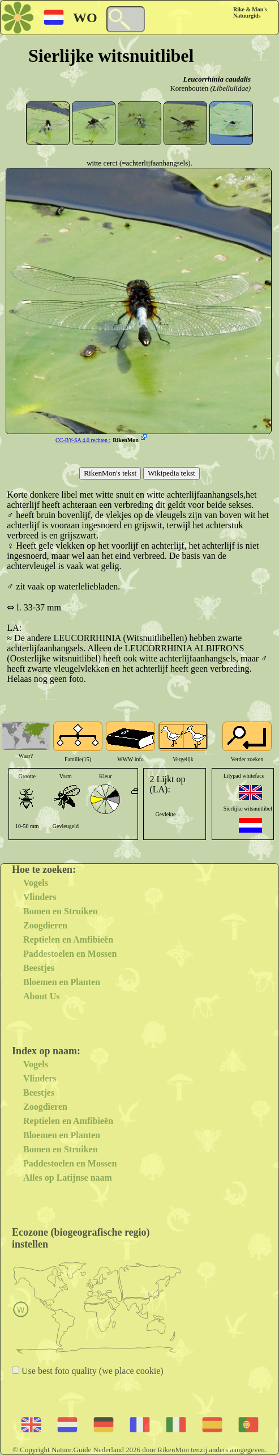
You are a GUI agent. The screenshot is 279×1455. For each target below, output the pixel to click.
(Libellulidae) (231, 88)
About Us (41, 996)
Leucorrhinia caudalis (217, 79)
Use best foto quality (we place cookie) (91, 1371)
